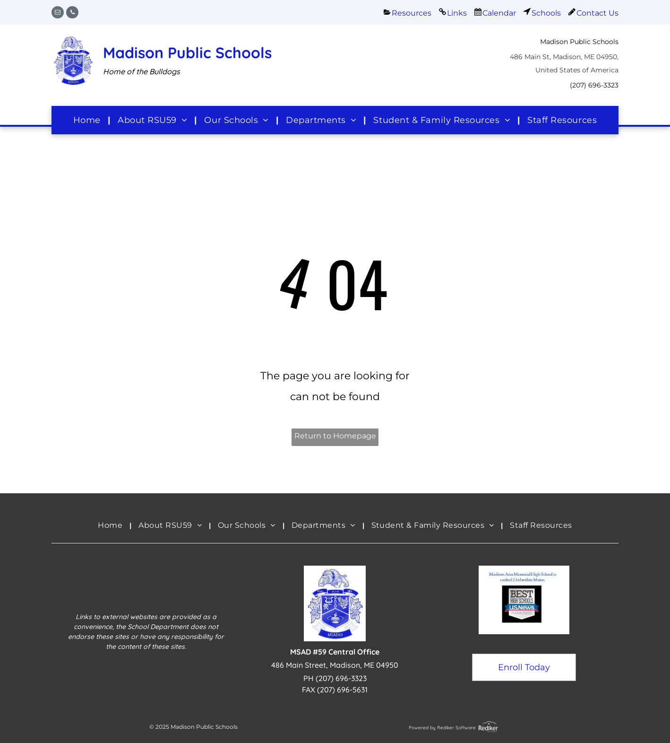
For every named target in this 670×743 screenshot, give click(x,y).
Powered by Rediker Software (442, 728)
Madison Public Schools (187, 52)
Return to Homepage (335, 435)
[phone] (72, 13)
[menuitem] (88, 120)
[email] (58, 13)
